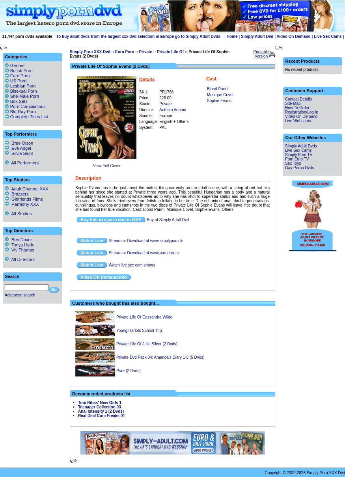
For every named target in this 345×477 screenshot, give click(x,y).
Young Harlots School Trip (139, 330)
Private (145, 52)
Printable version (261, 54)
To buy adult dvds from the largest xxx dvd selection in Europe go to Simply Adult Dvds (138, 36)
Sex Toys (293, 163)
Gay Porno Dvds (299, 168)
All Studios (18, 213)
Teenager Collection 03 (99, 407)
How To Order (297, 108)
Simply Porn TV (298, 155)
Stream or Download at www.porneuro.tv (144, 253)
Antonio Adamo (172, 110)
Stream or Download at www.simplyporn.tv (146, 240)
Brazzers (17, 194)
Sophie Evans (219, 101)
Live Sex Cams (328, 36)
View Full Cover (107, 166)
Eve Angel (18, 148)
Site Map (292, 103)
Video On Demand (294, 36)
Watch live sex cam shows (132, 265)
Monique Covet (220, 95)
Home (232, 36)
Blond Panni (217, 89)
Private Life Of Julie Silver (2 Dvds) (146, 344)
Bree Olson (19, 143)
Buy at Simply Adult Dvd (168, 220)
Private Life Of (170, 52)
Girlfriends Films (24, 199)
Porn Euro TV (297, 159)
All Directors (20, 259)
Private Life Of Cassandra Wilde (144, 317)
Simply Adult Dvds (301, 146)
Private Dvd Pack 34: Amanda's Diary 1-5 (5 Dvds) (160, 357)
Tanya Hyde (19, 244)
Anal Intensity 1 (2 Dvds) (101, 411)
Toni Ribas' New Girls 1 (99, 403)
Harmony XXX (22, 204)
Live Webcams (298, 121)
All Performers (22, 162)
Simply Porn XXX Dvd (90, 52)
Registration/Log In (301, 112)
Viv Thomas (19, 250)
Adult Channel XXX (26, 188)
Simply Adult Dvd (257, 36)
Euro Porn (124, 52)
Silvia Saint (19, 153)
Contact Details (298, 99)
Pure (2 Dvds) (128, 371)
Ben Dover (18, 239)
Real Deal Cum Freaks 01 (101, 416)
